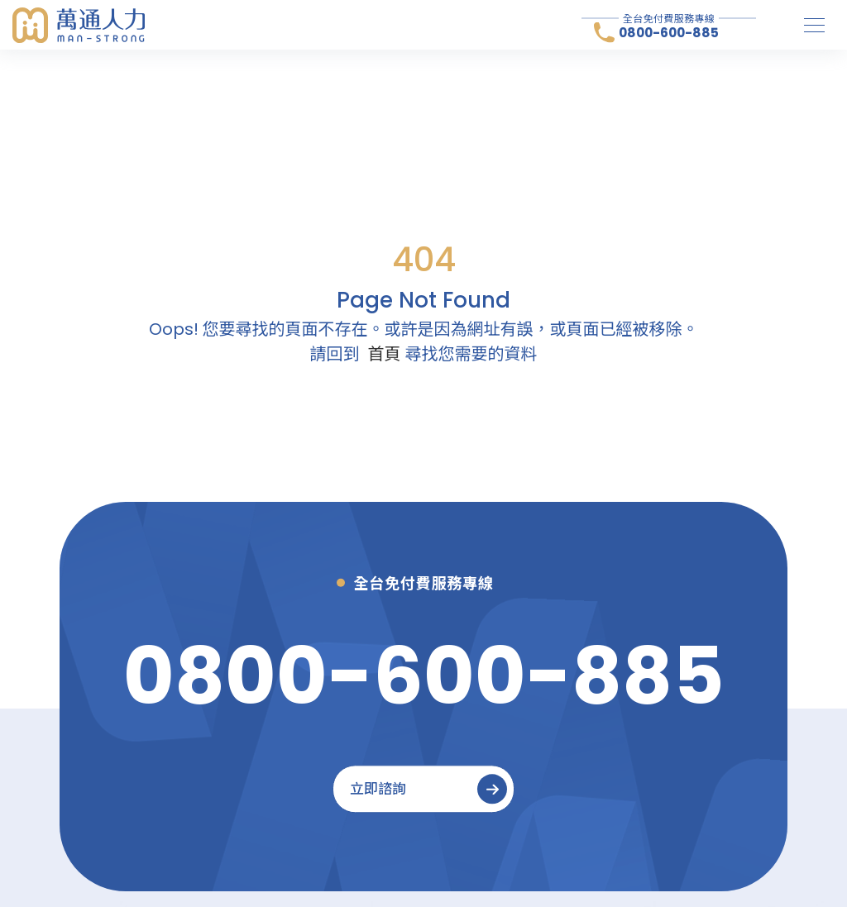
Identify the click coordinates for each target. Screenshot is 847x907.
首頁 (384, 353)
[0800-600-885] (424, 676)
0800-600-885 (669, 32)
